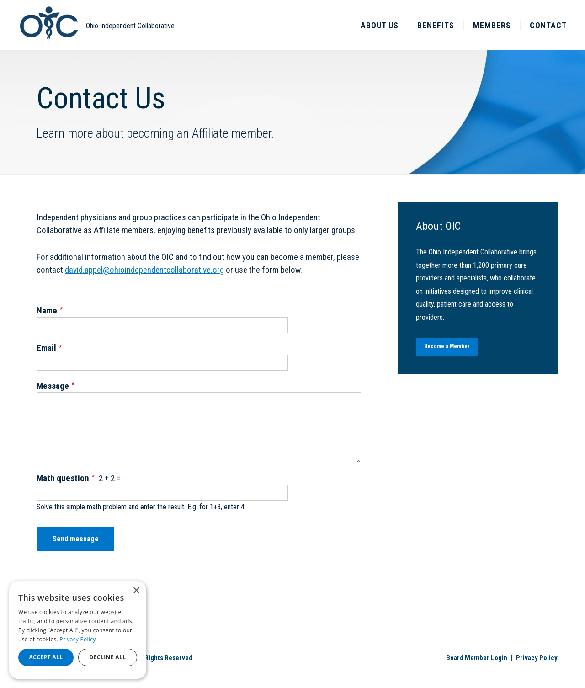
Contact (548, 25)
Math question (63, 478)
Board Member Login (476, 658)
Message (53, 386)
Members (492, 25)
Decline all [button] (108, 657)
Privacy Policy (537, 658)
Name (47, 310)
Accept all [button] (46, 657)
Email (46, 348)
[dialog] (77, 630)
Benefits (435, 25)
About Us (380, 25)
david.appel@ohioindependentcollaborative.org (144, 270)
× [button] (136, 590)
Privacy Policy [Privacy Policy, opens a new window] (77, 639)
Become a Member (447, 346)
